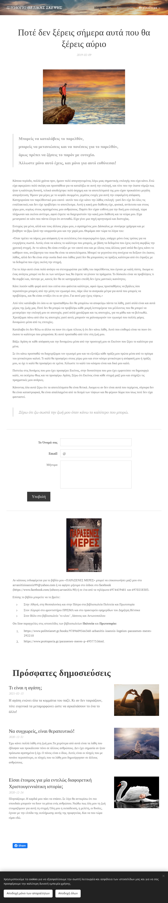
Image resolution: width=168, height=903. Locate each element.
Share (20, 845)
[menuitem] (81, 7)
